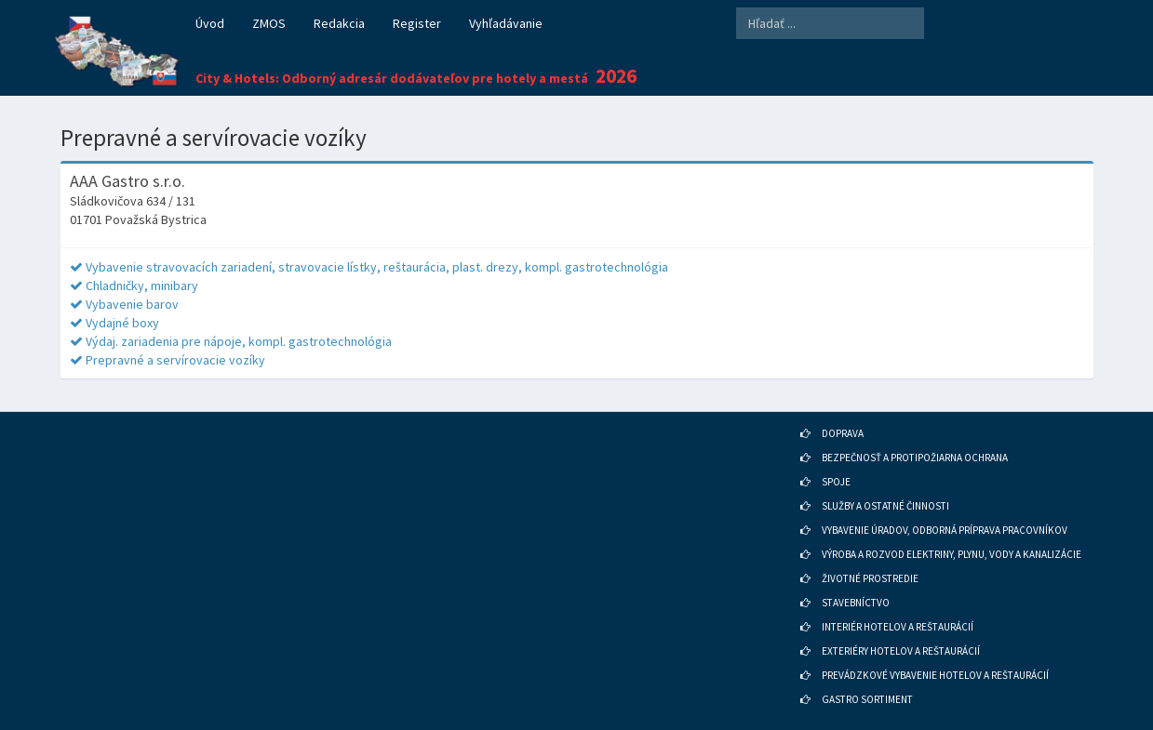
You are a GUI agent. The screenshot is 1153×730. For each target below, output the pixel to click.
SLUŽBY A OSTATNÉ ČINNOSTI (885, 505)
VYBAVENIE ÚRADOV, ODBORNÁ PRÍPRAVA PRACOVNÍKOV (944, 530)
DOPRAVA (843, 433)
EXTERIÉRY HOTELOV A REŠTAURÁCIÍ (901, 650)
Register (417, 23)
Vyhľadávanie (506, 23)
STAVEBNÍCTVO (856, 602)
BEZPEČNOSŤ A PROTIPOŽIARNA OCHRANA (915, 457)
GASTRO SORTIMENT (867, 699)
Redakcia (339, 23)
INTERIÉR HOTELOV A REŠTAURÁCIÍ (897, 626)
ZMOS (269, 23)
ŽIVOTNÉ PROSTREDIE (870, 578)
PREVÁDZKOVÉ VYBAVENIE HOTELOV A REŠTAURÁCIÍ (935, 675)
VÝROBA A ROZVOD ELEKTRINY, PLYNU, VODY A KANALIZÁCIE (951, 554)
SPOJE (836, 481)
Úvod (209, 23)
